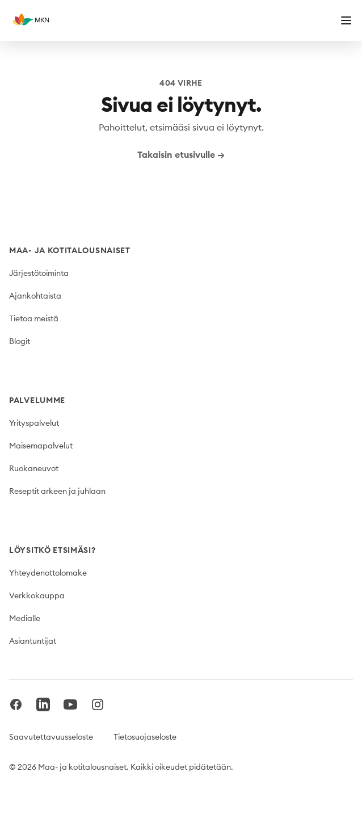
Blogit (19, 341)
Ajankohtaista (35, 296)
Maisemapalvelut (41, 446)
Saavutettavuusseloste (51, 737)
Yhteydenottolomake (48, 573)
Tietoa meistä (33, 318)
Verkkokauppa (37, 595)
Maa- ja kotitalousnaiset (70, 250)
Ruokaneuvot (33, 468)
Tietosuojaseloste (144, 737)
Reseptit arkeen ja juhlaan (57, 491)
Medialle (24, 618)
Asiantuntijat (32, 641)
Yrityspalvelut (34, 423)
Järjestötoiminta (39, 273)
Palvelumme (37, 400)
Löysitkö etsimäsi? (52, 550)
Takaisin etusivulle (181, 154)
